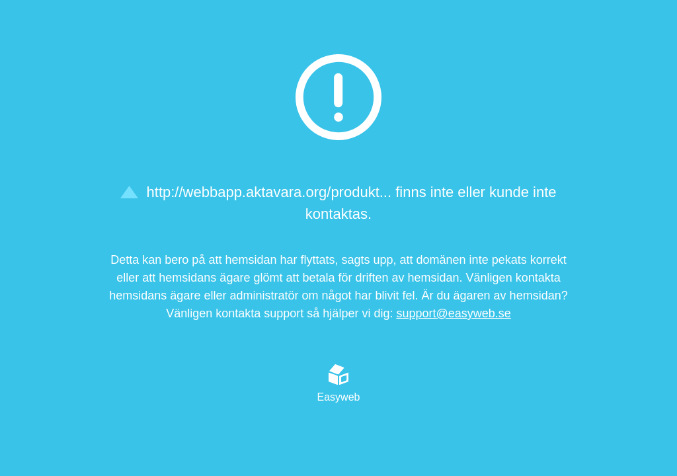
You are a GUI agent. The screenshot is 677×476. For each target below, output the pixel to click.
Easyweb (338, 383)
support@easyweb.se (453, 313)
